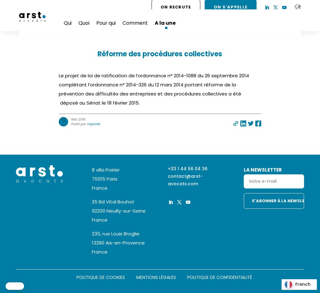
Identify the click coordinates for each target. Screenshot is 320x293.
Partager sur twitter (251, 123)
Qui (68, 23)
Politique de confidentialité (219, 277)
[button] (15, 286)
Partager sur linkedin (243, 123)
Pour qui (106, 23)
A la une (165, 23)
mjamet (93, 124)
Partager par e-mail (236, 123)
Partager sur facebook (258, 123)
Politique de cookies (101, 277)
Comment (135, 23)
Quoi (83, 23)
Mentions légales (156, 277)
